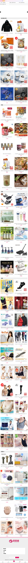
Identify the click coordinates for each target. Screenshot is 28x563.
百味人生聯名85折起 (21, 2)
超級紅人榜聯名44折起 (13, 2)
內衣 (2, 364)
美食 (2, 104)
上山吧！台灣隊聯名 (3, 2)
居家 (2, 191)
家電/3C (2, 451)
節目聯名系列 (4, 18)
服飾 (2, 278)
